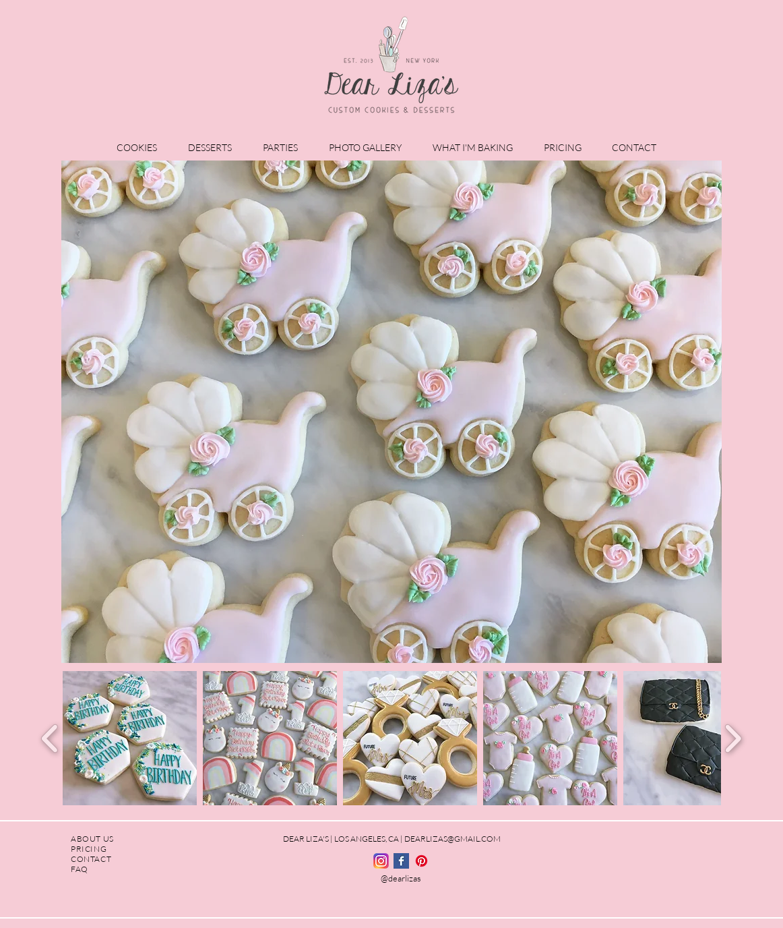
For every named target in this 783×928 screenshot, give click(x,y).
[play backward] (50, 738)
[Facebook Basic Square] (401, 861)
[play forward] (733, 738)
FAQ (79, 869)
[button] (142, 147)
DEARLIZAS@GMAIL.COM (452, 839)
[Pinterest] (421, 861)
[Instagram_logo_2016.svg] (381, 861)
